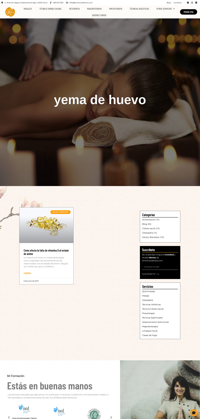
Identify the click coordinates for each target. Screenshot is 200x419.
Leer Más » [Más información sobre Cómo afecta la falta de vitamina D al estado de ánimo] (28, 273)
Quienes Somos (99, 15)
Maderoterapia (94, 8)
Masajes (28, 8)
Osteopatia (74, 8)
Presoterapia (115, 8)
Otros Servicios (165, 8)
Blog (144, 224)
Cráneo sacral (148, 228)
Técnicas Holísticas (139, 8)
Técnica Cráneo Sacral (50, 8)
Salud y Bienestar (150, 237)
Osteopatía (147, 233)
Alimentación (148, 219)
